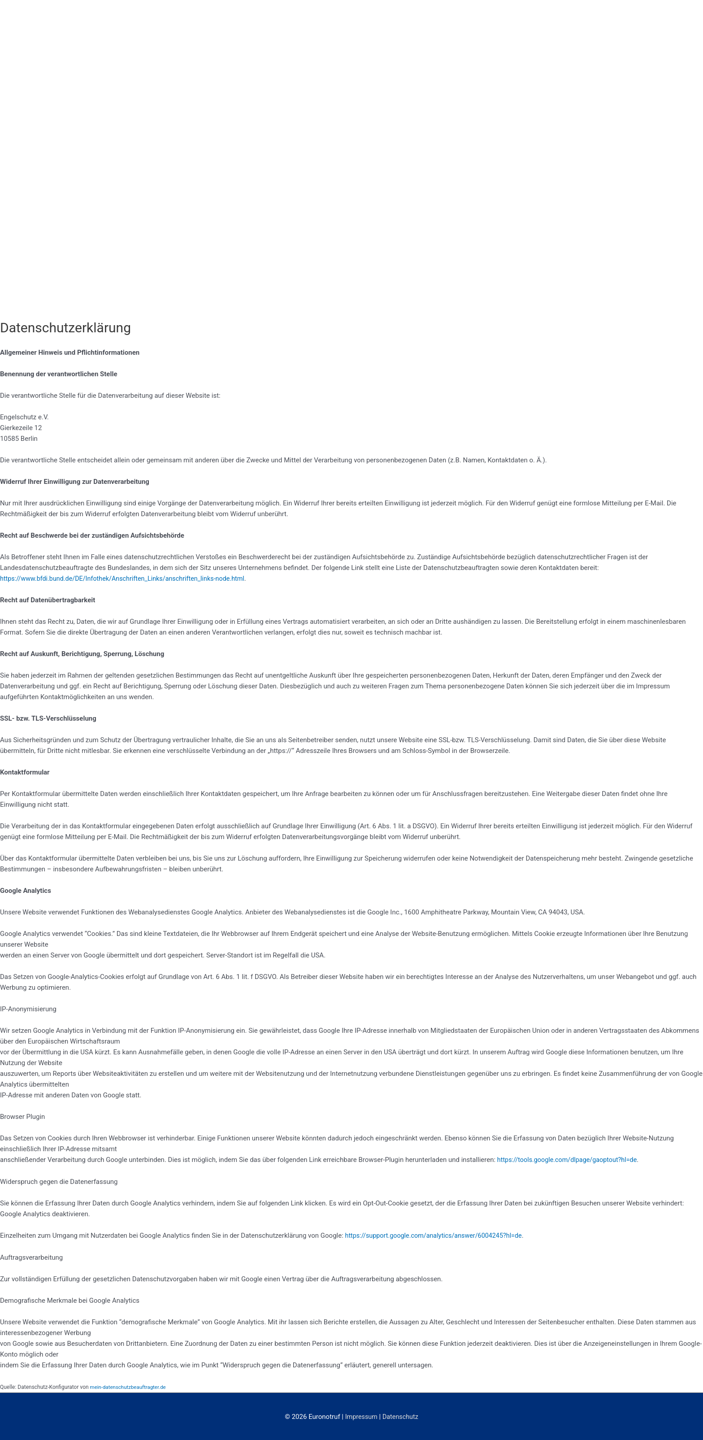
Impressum (360, 1415)
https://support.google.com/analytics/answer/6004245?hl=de (437, 1235)
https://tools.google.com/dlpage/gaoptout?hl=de (570, 1160)
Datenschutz (401, 1415)
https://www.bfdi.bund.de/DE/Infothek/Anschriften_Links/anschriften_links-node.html (128, 578)
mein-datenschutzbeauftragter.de (129, 1386)
